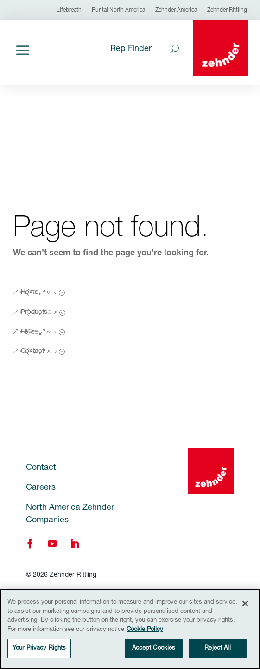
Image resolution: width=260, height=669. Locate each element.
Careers (41, 488)
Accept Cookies (154, 649)
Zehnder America (176, 10)
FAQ (27, 332)
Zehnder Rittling (227, 10)
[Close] (245, 604)
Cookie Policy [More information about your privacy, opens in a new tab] (145, 630)
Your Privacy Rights (39, 649)
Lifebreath (69, 10)
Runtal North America (118, 10)
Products (34, 312)
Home (29, 292)
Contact (32, 351)
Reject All (217, 649)
